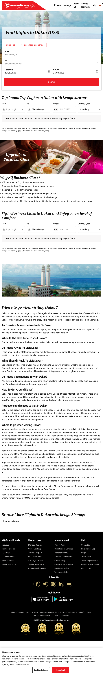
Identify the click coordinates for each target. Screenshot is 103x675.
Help (94, 5)
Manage (67, 5)
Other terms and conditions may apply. (35, 131)
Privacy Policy (59, 545)
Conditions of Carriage (63, 549)
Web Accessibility (61, 572)
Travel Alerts (86, 557)
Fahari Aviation (8, 560)
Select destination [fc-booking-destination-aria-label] (13, 63)
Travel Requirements (89, 560)
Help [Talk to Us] (88, 549)
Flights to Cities (32, 612)
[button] (33, 45)
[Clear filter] (48, 109)
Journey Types (84, 104)
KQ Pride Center (8, 557)
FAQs (83, 553)
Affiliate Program (35, 553)
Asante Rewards (85, 5)
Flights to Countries (17, 612)
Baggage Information (37, 568)
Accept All (60, 670)
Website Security (61, 553)
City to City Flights (68, 612)
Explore (57, 5)
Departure (9, 70)
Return (56, 70)
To (6, 61)
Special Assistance (36, 564)
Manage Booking (35, 545)
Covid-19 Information (90, 564)
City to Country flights (61, 615)
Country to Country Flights (49, 612)
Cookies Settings (41, 670)
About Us (76, 5)
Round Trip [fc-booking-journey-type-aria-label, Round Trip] (10, 45)
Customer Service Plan (63, 564)
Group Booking (34, 549)
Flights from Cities (84, 612)
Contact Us (85, 545)
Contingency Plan (61, 568)
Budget (55, 104)
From (7, 51)
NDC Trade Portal (35, 557)
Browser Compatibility (63, 557)
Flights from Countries (42, 615)
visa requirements (85, 342)
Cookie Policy (59, 560)
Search (51, 82)
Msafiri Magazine (9, 564)
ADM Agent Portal (35, 560)
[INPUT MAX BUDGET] (66, 109)
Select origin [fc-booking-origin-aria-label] (11, 54)
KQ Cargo (6, 553)
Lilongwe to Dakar (10, 521)
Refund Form (86, 568)
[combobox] (14, 109)
